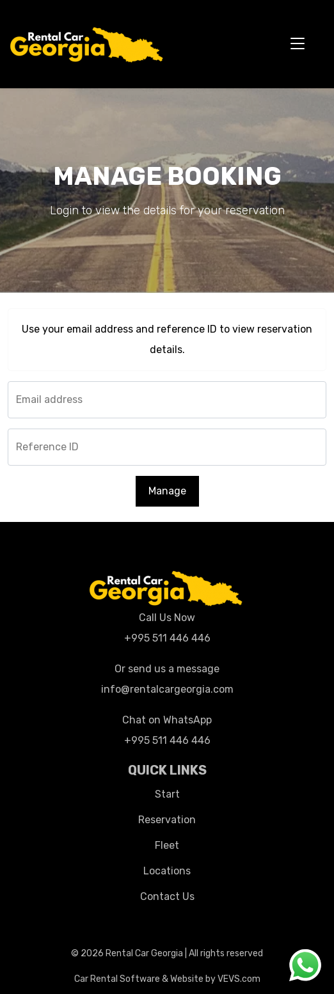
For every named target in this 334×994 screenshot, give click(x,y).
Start (167, 794)
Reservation (167, 820)
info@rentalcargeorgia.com (167, 689)
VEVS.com (239, 979)
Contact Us (167, 896)
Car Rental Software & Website (138, 979)
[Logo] (88, 43)
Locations (167, 871)
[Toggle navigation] (297, 44)
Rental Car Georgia (144, 953)
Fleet (167, 845)
